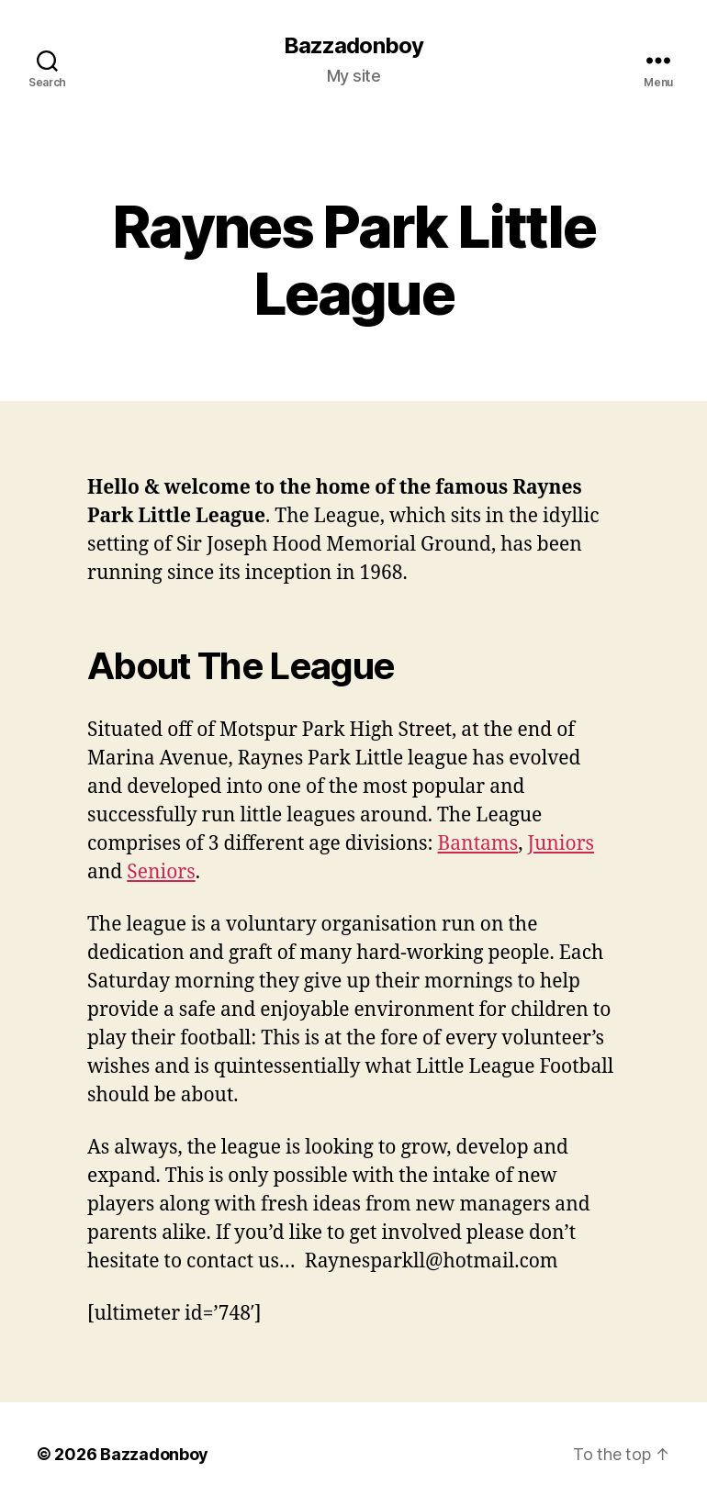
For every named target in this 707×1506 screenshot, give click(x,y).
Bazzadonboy (353, 46)
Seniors (161, 872)
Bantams (478, 843)
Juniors (560, 843)
